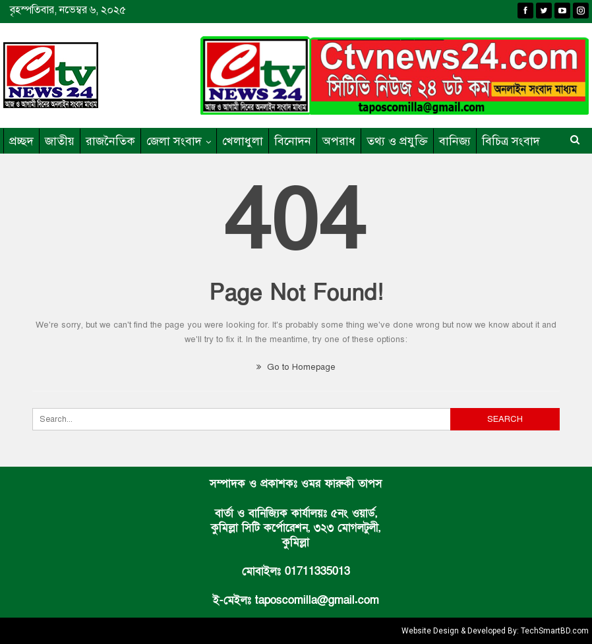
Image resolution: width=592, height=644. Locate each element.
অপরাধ (338, 141)
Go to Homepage (296, 367)
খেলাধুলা (242, 141)
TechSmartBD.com (555, 630)
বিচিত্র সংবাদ (511, 141)
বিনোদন (292, 141)
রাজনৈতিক (110, 141)
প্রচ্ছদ (21, 141)
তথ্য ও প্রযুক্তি (397, 141)
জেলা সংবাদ (174, 141)
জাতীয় (59, 141)
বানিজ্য (455, 141)
